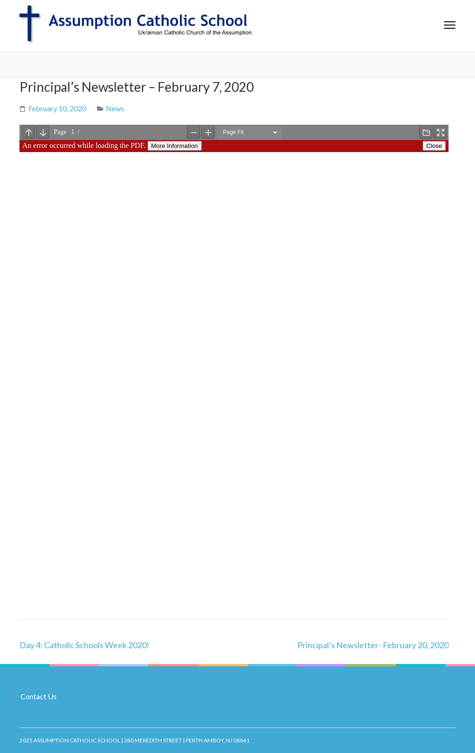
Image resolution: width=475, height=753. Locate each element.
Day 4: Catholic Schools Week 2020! (84, 645)
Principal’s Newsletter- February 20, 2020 (373, 645)
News (115, 108)
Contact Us (38, 696)
